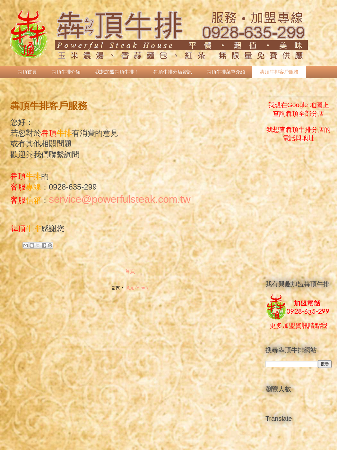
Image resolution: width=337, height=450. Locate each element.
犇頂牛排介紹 (66, 71)
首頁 (130, 271)
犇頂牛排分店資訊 (172, 71)
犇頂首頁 (27, 71)
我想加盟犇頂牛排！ (117, 71)
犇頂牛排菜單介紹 (226, 71)
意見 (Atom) (137, 287)
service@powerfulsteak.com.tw (120, 199)
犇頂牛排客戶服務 (279, 71)
